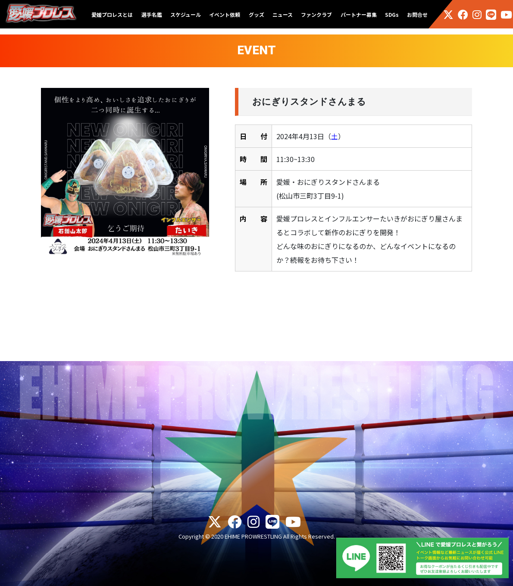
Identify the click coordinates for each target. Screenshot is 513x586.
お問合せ (417, 14)
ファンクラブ (316, 14)
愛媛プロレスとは (112, 14)
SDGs (392, 14)
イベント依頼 (224, 14)
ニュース (282, 14)
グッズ (256, 14)
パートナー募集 (359, 14)
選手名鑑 (151, 14)
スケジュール (185, 14)
